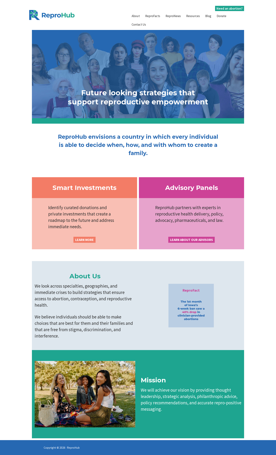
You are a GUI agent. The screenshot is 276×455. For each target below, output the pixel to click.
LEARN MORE (84, 240)
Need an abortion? (230, 8)
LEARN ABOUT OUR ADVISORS (191, 240)
